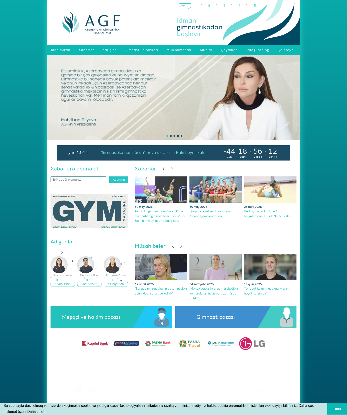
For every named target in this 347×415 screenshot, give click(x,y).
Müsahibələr (150, 246)
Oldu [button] (337, 409)
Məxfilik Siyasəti (257, 402)
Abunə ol (119, 179)
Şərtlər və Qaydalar (257, 397)
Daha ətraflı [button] (36, 411)
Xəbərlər (145, 169)
